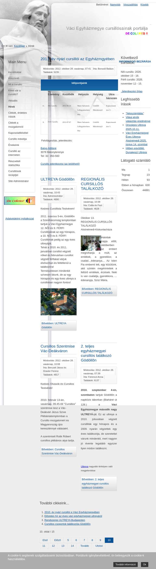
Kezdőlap (19, 45)
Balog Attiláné (48, 148)
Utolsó (99, 545)
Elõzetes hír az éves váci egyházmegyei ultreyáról (73, 516)
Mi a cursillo (15, 84)
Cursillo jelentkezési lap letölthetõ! (60, 163)
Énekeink (13, 145)
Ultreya (84, 466)
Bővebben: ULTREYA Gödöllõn (54, 325)
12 (53, 545)
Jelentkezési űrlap (131, 91)
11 (43, 545)
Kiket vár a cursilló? (14, 92)
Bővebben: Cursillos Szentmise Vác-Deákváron (57, 451)
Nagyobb (115, 4)
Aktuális (12, 100)
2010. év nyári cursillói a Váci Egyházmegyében (72, 512)
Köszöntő (13, 78)
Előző (57, 540)
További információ (125, 564)
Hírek (11, 106)
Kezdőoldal (14, 72)
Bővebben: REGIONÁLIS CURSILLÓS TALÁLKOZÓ (97, 290)
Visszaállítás (130, 4)
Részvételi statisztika (14, 163)
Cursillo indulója (17, 138)
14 (72, 545)
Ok (144, 564)
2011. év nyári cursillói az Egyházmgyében (78, 59)
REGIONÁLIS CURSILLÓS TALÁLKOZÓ (93, 184)
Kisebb (144, 4)
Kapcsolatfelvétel (18, 132)
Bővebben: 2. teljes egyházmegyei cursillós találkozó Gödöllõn (95, 483)
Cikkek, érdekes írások (17, 114)
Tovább (84, 545)
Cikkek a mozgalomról (15, 124)
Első (45, 540)
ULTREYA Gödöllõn (58, 179)
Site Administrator (18, 181)
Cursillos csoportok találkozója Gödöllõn (67, 523)
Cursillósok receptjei (14, 173)
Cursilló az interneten (14, 153)
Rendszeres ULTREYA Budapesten (64, 520)
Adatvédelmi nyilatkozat (19, 218)
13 (62, 545)
